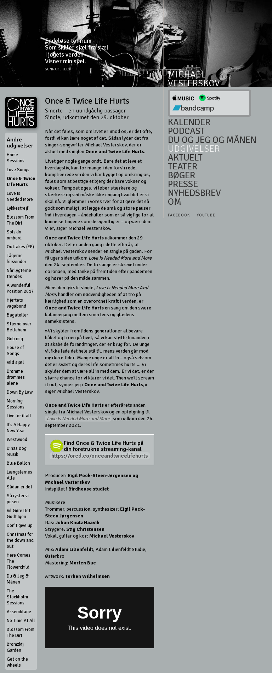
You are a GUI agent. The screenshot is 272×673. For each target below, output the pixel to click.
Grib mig (15, 339)
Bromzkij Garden (15, 647)
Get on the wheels (17, 662)
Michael (187, 74)
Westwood (17, 439)
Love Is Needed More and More (78, 419)
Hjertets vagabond (16, 303)
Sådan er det (19, 487)
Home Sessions (15, 158)
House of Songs (15, 350)
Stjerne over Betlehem (19, 327)
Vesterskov (194, 83)
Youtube (206, 215)
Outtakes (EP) (20, 247)
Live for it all (19, 416)
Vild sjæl (15, 362)
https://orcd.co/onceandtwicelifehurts (99, 455)
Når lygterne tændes (19, 273)
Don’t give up (20, 525)
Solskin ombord (14, 235)
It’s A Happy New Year (18, 428)
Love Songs (18, 170)
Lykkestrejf (17, 208)
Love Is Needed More (20, 196)
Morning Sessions (15, 404)
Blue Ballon (18, 463)
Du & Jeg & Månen (18, 579)
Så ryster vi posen (18, 499)
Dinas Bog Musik (17, 451)
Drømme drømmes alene (16, 377)
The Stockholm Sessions (17, 597)
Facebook (179, 215)
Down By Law (20, 392)
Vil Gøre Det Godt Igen (18, 514)
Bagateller (17, 315)
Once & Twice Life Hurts (21, 181)
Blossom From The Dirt (20, 220)
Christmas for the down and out (20, 540)
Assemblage (19, 612)
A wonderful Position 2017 (20, 288)
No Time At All (21, 620)
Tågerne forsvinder (16, 259)
